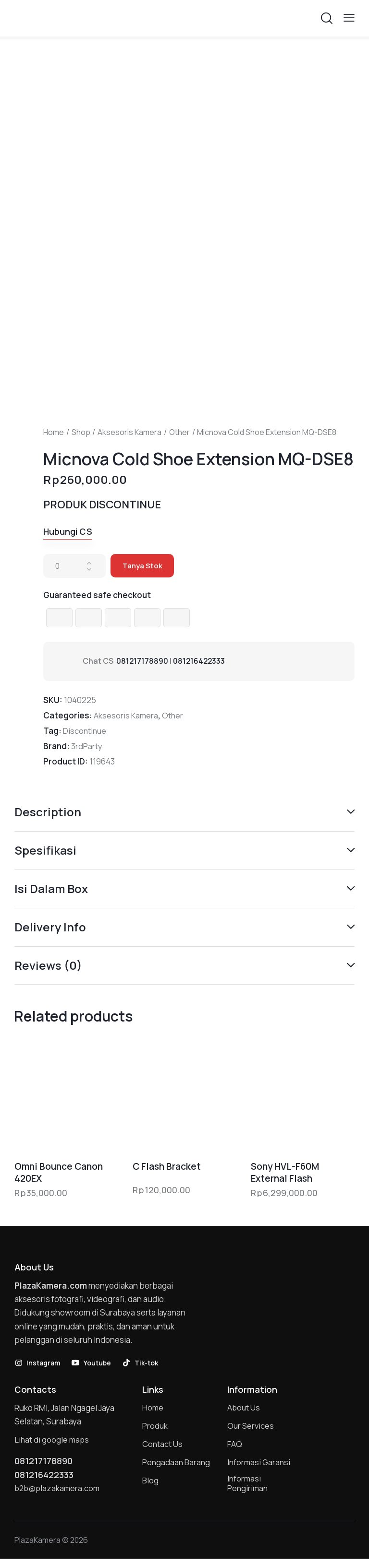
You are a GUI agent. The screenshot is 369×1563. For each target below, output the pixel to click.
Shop (81, 432)
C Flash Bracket (167, 1168)
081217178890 (142, 661)
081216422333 (200, 661)
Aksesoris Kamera (129, 432)
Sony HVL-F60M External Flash (285, 1174)
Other (179, 432)
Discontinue (85, 731)
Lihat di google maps (52, 1441)
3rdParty (86, 746)
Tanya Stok (143, 566)
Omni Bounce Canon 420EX (58, 1174)
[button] (349, 17)
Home (53, 432)
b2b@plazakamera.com (58, 1491)
